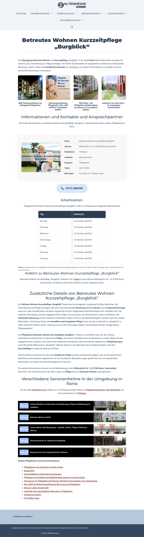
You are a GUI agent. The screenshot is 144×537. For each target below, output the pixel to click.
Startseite (21, 13)
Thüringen (81, 393)
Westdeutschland (94, 13)
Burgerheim (29, 471)
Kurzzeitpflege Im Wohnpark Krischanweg (43, 474)
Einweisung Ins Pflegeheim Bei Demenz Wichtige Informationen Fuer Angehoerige (60, 481)
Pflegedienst (27, 60)
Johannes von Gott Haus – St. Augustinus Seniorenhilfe (114, 105)
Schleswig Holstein (32, 495)
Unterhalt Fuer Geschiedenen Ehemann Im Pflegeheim (48, 491)
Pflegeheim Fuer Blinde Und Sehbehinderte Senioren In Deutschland (54, 477)
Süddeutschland (68, 13)
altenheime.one (39, 390)
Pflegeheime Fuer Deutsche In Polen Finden (43, 467)
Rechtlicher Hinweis (50, 528)
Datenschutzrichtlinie (20, 528)
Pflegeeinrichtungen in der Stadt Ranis (103, 390)
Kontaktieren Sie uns (66, 528)
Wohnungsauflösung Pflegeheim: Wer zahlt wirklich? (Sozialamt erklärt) (58, 106)
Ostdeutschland (119, 13)
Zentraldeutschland (73, 20)
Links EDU (84, 528)
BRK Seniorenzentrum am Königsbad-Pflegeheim (30, 104)
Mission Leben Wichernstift (36, 488)
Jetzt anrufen (74, 188)
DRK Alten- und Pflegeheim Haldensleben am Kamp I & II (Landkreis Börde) (86, 106)
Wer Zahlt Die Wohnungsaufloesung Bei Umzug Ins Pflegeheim (52, 484)
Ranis (77, 279)
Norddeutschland (43, 13)
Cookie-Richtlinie (35, 528)
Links (77, 528)
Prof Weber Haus (31, 498)
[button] (72, 27)
